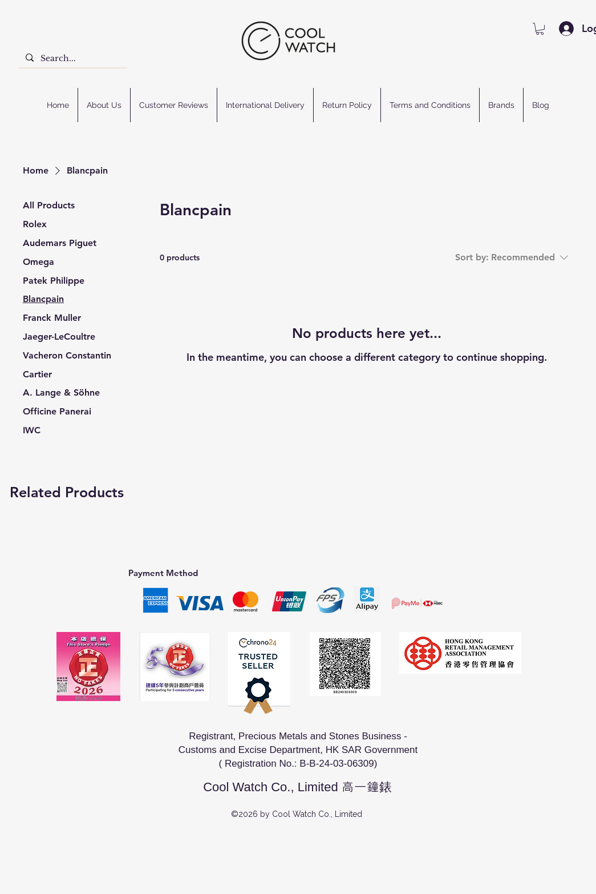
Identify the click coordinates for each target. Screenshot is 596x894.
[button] (540, 29)
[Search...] (71, 59)
